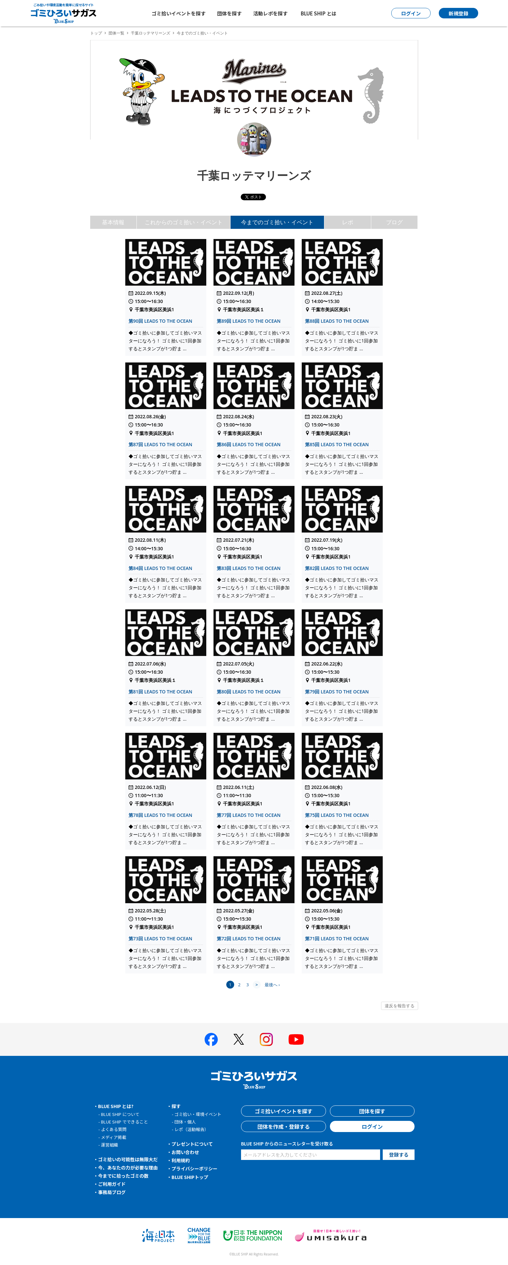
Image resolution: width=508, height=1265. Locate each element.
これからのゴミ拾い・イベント (184, 222)
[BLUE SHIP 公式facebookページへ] (211, 1039)
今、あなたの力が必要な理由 (128, 1167)
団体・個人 (185, 1122)
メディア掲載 (113, 1137)
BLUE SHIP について (120, 1114)
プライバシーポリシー (194, 1168)
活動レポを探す (270, 13)
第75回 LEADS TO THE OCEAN (337, 815)
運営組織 (109, 1145)
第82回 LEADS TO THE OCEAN (337, 568)
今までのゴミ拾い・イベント (277, 222)
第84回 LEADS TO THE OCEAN (160, 568)
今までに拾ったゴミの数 (123, 1175)
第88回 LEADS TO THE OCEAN (337, 321)
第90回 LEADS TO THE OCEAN (160, 321)
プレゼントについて (192, 1144)
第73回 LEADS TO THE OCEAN (160, 938)
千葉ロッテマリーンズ (150, 33)
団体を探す (229, 13)
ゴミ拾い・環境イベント (197, 1114)
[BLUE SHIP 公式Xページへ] (239, 1039)
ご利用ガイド (112, 1184)
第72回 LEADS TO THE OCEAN (248, 938)
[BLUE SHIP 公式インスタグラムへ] (266, 1039)
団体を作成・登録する (283, 1126)
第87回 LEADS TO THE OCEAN (160, 444)
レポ (347, 222)
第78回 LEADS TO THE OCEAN (160, 815)
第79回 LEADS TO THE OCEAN (337, 691)
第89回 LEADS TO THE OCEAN (248, 321)
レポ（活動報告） (191, 1129)
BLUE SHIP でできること (124, 1122)
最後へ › (272, 985)
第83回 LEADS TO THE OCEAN (248, 568)
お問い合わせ (185, 1152)
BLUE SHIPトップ (190, 1177)
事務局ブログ (112, 1192)
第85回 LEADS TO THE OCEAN (337, 444)
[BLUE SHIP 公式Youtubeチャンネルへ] (296, 1039)
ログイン (372, 1126)
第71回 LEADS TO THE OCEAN (337, 938)
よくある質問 (114, 1129)
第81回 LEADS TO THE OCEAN (160, 691)
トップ (96, 33)
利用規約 (181, 1160)
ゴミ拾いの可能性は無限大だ (128, 1159)
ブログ (394, 222)
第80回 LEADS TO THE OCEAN (248, 691)
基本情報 (113, 222)
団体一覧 (116, 33)
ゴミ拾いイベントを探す (179, 13)
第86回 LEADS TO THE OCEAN (248, 444)
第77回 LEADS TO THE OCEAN (248, 815)
